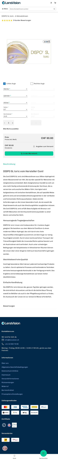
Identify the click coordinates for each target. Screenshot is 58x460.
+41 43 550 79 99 (10, 344)
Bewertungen (9, 306)
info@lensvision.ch (10, 340)
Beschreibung (9, 164)
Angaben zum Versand (43, 146)
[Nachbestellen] (43, 453)
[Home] (14, 456)
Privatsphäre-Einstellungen (12, 394)
